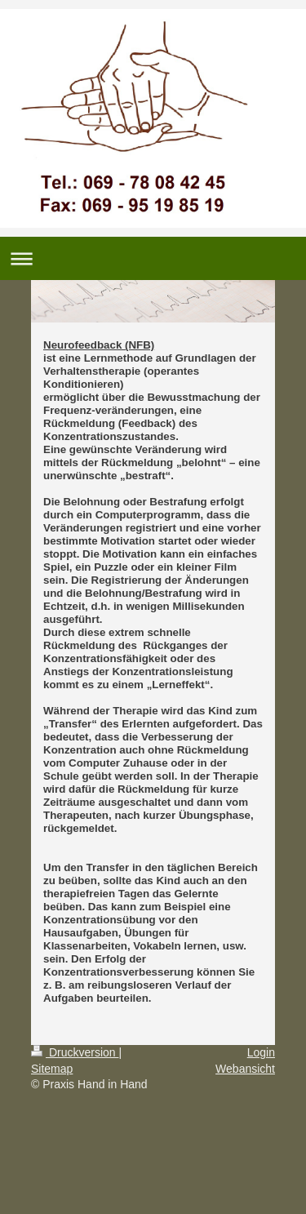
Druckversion (74, 1052)
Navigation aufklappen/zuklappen (153, 258)
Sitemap (52, 1068)
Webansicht (245, 1068)
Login (261, 1052)
